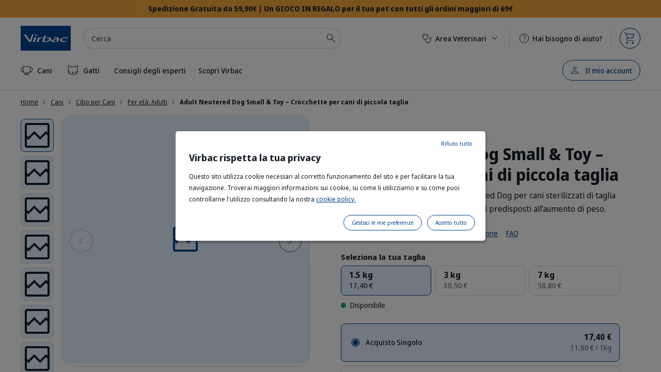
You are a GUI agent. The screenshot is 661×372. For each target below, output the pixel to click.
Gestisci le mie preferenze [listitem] (383, 222)
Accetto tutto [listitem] (451, 222)
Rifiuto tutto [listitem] (457, 143)
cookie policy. (336, 199)
